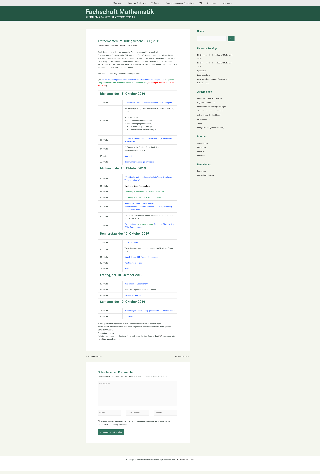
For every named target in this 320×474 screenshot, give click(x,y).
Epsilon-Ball (202, 71)
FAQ (203, 3)
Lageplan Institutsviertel (207, 102)
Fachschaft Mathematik (120, 12)
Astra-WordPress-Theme (184, 463)
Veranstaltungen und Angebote (184, 3)
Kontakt (101, 339)
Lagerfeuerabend (204, 75)
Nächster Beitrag (181, 356)
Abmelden (201, 151)
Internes (228, 3)
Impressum (202, 171)
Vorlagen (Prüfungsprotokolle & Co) (212, 127)
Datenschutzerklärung (206, 175)
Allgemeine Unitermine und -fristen (211, 111)
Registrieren (202, 147)
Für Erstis (162, 3)
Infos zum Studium (144, 3)
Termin (125, 45)
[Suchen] (231, 38)
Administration (203, 143)
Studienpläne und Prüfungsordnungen (213, 106)
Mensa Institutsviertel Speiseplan (211, 98)
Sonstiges (214, 3)
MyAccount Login (204, 119)
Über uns (126, 3)
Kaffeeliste (201, 155)
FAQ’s (160, 336)
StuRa (199, 123)
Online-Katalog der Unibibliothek (210, 115)
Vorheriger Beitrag (94, 356)
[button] (130, 3)
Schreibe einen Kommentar (109, 45)
